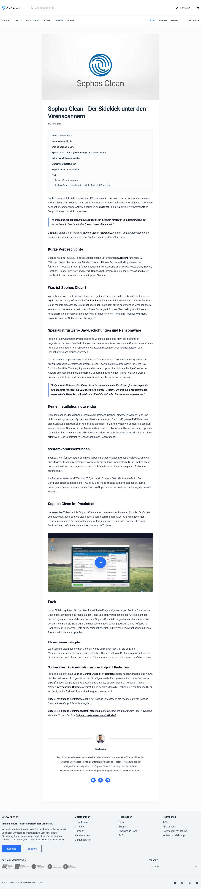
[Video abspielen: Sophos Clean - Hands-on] (100, 562)
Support (162, 20)
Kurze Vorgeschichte (62, 141)
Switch (18, 20)
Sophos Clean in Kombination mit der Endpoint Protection (82, 185)
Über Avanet (81, 822)
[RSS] (196, 882)
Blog (152, 20)
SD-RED (47, 20)
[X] (100, 780)
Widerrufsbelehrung (174, 835)
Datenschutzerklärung (175, 831)
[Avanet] (11, 8)
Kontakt (175, 20)
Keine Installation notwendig (66, 158)
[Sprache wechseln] (193, 20)
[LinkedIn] (93, 780)
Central (71, 20)
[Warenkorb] (198, 8)
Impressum (169, 826)
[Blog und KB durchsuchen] (61, 8)
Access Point (33, 20)
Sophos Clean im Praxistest (65, 169)
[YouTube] (107, 780)
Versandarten (82, 835)
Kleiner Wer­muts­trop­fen (66, 180)
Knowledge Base (128, 831)
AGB (165, 822)
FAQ (121, 835)
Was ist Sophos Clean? (63, 147)
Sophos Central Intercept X (97, 232)
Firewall (6, 20)
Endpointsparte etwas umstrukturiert (96, 715)
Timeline (79, 826)
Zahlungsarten (83, 839)
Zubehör (58, 20)
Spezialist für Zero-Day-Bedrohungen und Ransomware (79, 152)
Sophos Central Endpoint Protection (94, 673)
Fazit (54, 175)
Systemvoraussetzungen (64, 164)
